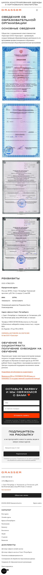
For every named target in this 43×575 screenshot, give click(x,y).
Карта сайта (37, 503)
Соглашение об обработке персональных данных (18, 558)
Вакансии (5, 540)
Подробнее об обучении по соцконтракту (17, 372)
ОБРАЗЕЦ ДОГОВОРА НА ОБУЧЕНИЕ (15, 333)
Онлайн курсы (6, 517)
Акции (3, 534)
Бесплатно (5, 530)
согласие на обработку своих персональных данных (21, 422)
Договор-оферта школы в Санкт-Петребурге (17, 552)
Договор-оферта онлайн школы (12, 549)
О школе (4, 537)
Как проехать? (6, 490)
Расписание (6, 524)
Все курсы (5, 514)
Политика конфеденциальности (12, 555)
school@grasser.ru (8, 481)
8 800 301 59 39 (7, 477)
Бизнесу (4, 527)
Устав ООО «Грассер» (10, 335)
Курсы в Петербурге (8, 520)
